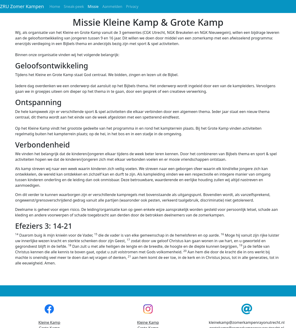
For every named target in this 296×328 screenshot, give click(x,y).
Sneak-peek (74, 6)
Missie (94, 6)
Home (54, 6)
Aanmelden (112, 6)
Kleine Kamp (49, 322)
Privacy (132, 6)
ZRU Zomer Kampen (22, 6)
